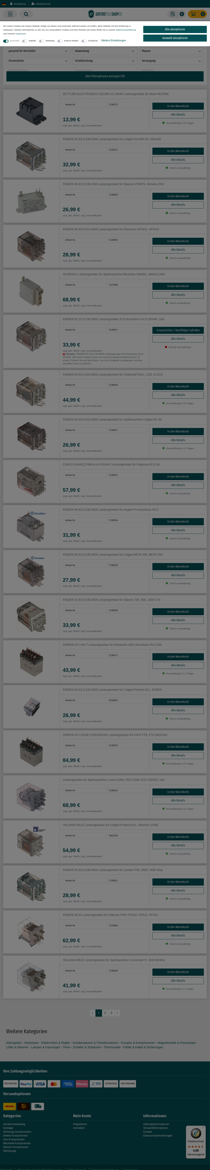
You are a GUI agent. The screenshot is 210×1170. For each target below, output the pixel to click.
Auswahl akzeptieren (175, 38)
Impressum (21, 33)
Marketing (49, 40)
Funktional (93, 40)
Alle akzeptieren (175, 29)
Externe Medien (71, 40)
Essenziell (14, 40)
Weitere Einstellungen (113, 40)
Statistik (32, 40)
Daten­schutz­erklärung (126, 30)
